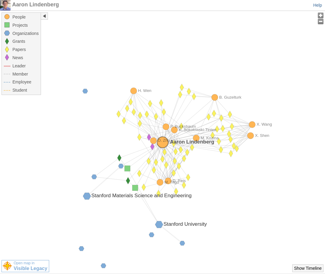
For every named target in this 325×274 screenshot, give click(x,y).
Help (317, 5)
